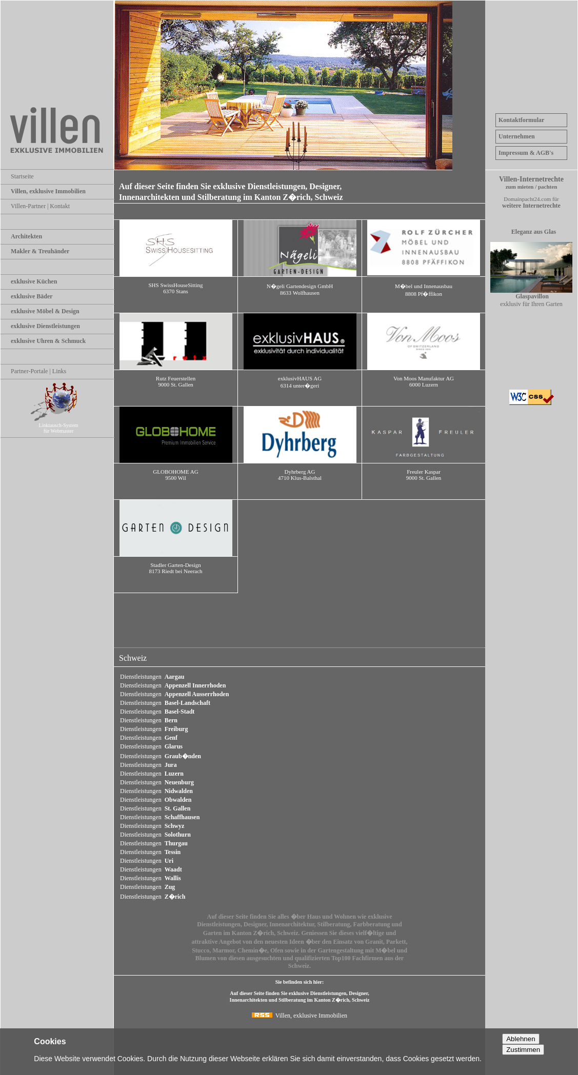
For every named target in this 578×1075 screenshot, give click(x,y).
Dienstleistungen (152, 676)
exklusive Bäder (32, 296)
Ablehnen (520, 1039)
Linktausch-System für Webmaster (62, 425)
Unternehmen (517, 136)
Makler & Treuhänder (40, 251)
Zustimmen (523, 1049)
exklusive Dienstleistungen (45, 326)
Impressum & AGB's (526, 152)
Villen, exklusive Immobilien (48, 191)
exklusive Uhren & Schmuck (48, 340)
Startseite (22, 176)
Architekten (26, 236)
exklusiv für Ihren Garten (531, 297)
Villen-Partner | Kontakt (40, 206)
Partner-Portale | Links (38, 371)
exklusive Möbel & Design (45, 311)
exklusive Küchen (34, 281)
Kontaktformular (521, 120)
